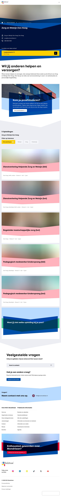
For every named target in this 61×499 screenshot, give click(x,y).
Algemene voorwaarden (7, 486)
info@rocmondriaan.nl (40, 395)
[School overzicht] (11, 22)
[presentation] (50, 493)
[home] (4, 2)
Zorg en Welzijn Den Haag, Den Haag (13, 35)
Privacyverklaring (6, 483)
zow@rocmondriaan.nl (9, 38)
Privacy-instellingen (6, 489)
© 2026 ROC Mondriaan (8, 480)
